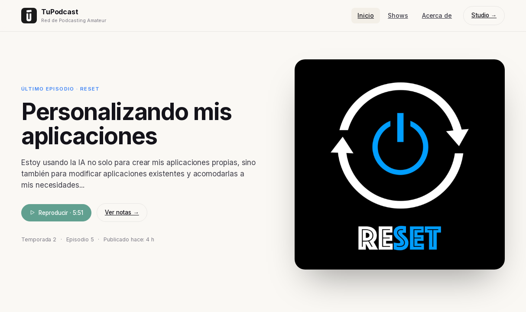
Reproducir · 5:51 (56, 212)
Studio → (484, 15)
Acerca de (437, 15)
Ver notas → (122, 212)
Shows (398, 15)
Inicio (365, 15)
